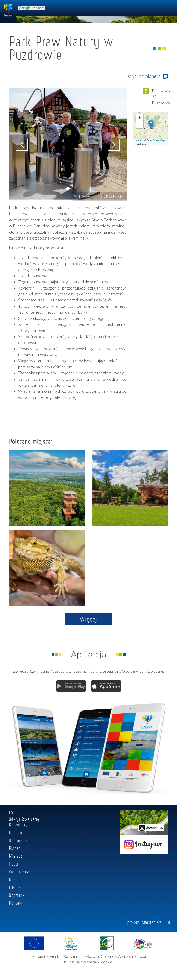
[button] (68, 188)
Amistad (149, 922)
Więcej (88, 619)
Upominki (17, 895)
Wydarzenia (19, 871)
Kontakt (16, 903)
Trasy (13, 864)
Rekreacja (17, 879)
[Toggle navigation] (167, 8)
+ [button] (139, 117)
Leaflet (138, 140)
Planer (14, 848)
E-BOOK (15, 887)
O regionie (18, 840)
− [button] (139, 124)
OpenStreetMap (156, 140)
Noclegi (15, 832)
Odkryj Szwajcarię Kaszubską (24, 822)
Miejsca (15, 856)
